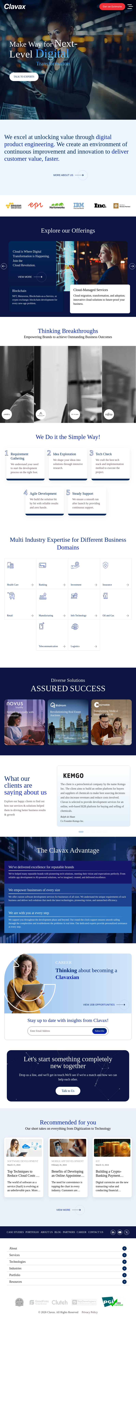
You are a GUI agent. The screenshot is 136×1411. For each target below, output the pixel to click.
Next (132, 266)
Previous (4, 266)
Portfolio (32, 1303)
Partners (69, 1303)
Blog (57, 1303)
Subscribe (99, 1102)
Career (82, 1303)
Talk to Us (68, 1162)
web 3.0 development (22, 299)
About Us (47, 1303)
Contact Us (95, 1303)
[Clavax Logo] (15, 6)
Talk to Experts (24, 76)
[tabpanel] (100, 298)
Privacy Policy (90, 1383)
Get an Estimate (112, 6)
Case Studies (15, 1303)
